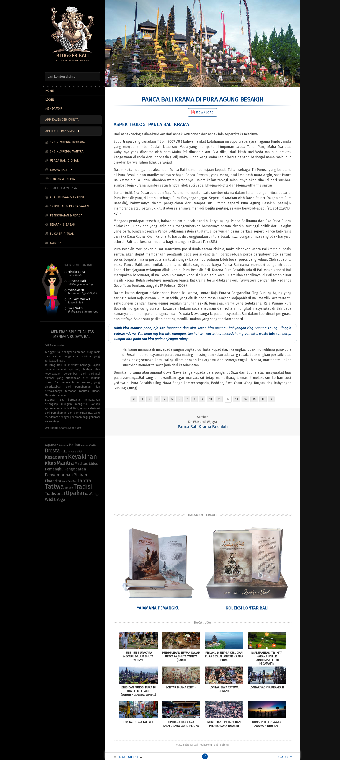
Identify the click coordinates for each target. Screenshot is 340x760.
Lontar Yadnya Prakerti (267, 687)
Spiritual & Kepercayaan (69, 206)
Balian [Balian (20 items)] (74, 445)
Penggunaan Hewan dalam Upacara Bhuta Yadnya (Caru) (181, 656)
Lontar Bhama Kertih (181, 687)
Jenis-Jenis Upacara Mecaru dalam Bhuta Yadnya (138, 656)
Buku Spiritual (62, 234)
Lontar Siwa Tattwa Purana (224, 689)
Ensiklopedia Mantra (66, 151)
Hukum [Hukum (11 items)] (65, 451)
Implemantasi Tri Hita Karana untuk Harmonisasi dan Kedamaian (266, 658)
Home (49, 91)
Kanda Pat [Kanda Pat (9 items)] (76, 451)
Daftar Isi (128, 757)
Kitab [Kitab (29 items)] (50, 463)
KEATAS (283, 756)
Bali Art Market (79, 300)
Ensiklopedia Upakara (67, 142)
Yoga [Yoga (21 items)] (61, 499)
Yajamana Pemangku (158, 608)
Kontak (55, 243)
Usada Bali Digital (64, 160)
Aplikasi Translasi (60, 131)
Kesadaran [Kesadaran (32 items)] (56, 457)
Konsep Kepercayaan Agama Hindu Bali (266, 724)
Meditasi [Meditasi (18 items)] (81, 463)
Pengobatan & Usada (66, 215)
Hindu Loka (76, 273)
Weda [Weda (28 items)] (50, 499)
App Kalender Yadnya (61, 119)
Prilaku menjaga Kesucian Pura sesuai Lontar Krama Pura (224, 656)
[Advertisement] (202, 470)
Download (202, 112)
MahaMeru (82, 291)
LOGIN (49, 100)
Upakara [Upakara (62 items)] (77, 493)
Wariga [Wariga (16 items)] (94, 493)
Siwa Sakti (83, 309)
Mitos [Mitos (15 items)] (93, 464)
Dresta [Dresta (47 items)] (52, 450)
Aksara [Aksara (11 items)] (63, 445)
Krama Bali (58, 170)
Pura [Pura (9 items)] (64, 481)
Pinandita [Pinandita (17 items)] (53, 481)
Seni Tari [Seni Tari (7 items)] (72, 481)
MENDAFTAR (53, 108)
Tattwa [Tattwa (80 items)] (54, 486)
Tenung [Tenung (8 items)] (69, 487)
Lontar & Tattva (62, 179)
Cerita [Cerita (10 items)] (92, 445)
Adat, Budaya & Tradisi (67, 197)
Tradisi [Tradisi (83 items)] (83, 486)
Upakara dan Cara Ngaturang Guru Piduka (181, 724)
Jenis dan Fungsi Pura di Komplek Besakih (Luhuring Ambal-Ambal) (138, 691)
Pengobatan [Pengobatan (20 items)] (75, 469)
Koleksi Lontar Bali (247, 608)
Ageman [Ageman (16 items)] (51, 445)
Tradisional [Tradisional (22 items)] (55, 493)
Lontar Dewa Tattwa (138, 722)
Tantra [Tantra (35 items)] (84, 480)
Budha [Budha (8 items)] (84, 445)
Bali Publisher (221, 744)
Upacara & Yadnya (63, 188)
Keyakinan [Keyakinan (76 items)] (82, 456)
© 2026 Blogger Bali (187, 744)
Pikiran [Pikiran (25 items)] (80, 474)
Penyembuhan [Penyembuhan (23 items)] (59, 474)
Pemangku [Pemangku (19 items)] (54, 469)
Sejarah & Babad (62, 224)
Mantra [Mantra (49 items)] (65, 463)
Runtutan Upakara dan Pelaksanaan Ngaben (223, 724)
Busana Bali (81, 282)
